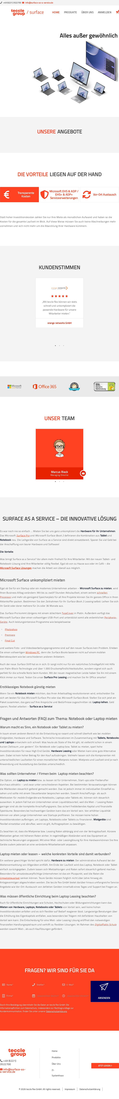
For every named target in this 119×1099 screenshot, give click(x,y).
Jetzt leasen (105, 1065)
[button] (19, 194)
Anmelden (104, 12)
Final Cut (10, 640)
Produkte (70, 12)
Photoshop (11, 629)
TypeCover (67, 613)
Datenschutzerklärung (56, 1011)
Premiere (10, 635)
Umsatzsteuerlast (10, 878)
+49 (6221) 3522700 (12, 2)
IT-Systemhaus (58, 1073)
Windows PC (33, 652)
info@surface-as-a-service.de (39, 2)
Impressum (70, 1089)
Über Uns (87, 12)
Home (56, 12)
